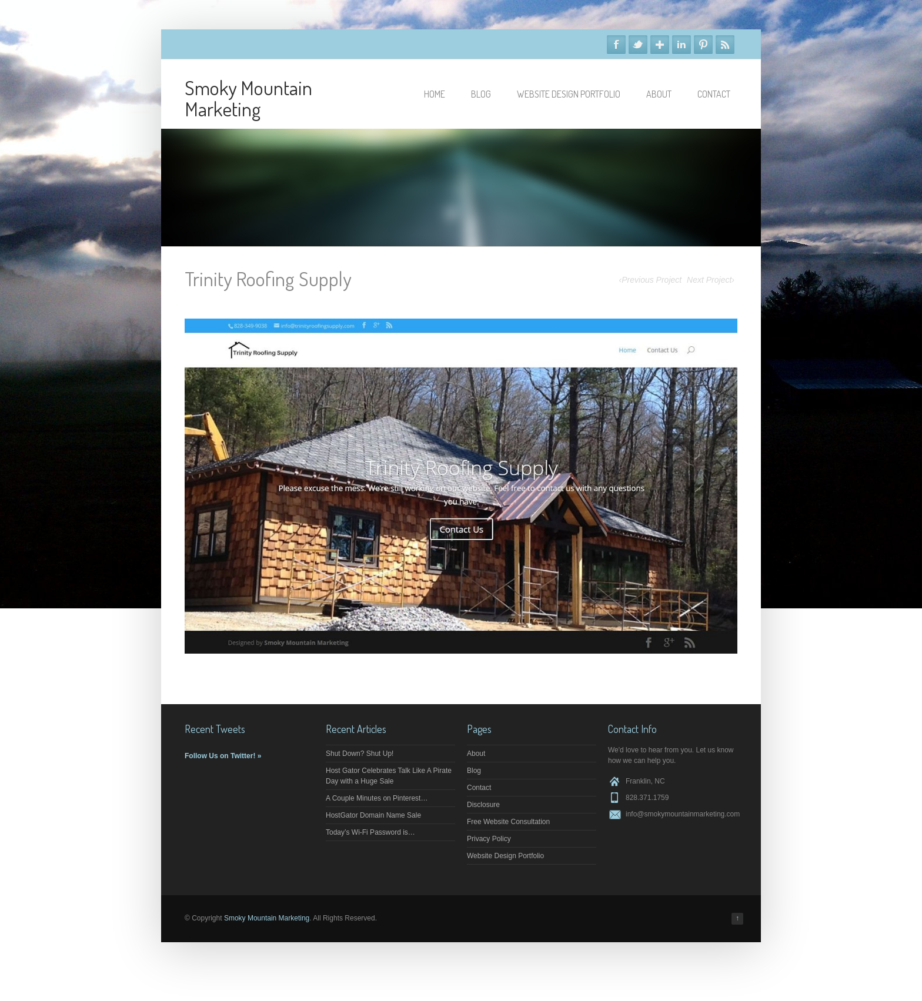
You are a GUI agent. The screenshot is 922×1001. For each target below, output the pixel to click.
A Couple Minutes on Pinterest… (376, 798)
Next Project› (710, 279)
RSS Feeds (725, 44)
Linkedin (681, 44)
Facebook (616, 44)
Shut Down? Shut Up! (359, 753)
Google (659, 44)
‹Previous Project (650, 279)
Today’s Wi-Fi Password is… (370, 832)
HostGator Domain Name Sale (373, 815)
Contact (713, 94)
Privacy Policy (489, 839)
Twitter (638, 44)
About (659, 94)
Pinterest (703, 44)
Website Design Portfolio (568, 94)
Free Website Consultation (508, 822)
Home (434, 94)
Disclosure (483, 805)
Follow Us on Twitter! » (223, 756)
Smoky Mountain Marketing (248, 98)
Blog (481, 94)
